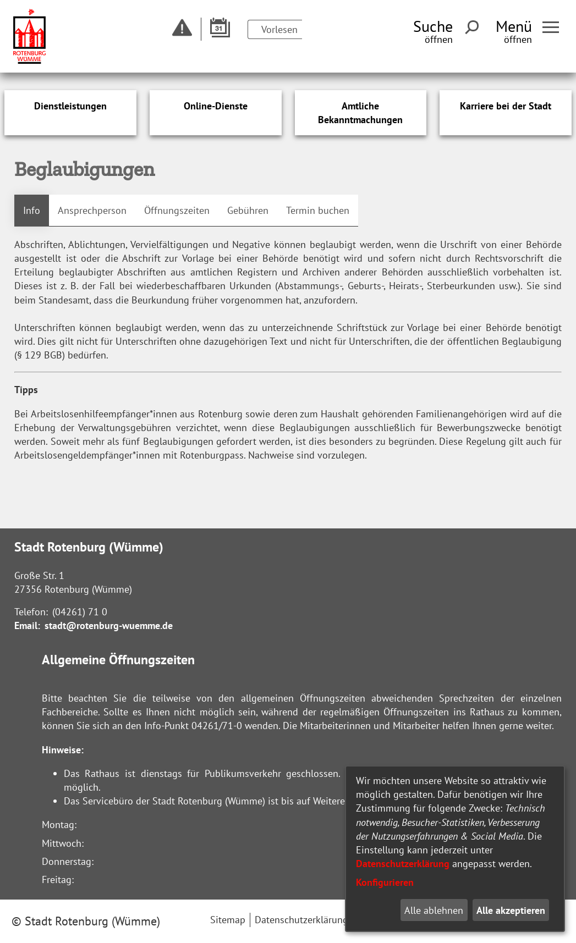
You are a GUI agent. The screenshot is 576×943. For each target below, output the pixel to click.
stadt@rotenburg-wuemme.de (109, 625)
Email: (27, 625)
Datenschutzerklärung (402, 863)
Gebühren (247, 210)
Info (31, 210)
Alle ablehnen (433, 910)
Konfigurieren (385, 882)
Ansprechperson (92, 210)
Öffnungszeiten (177, 210)
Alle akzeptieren (510, 910)
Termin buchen (317, 210)
